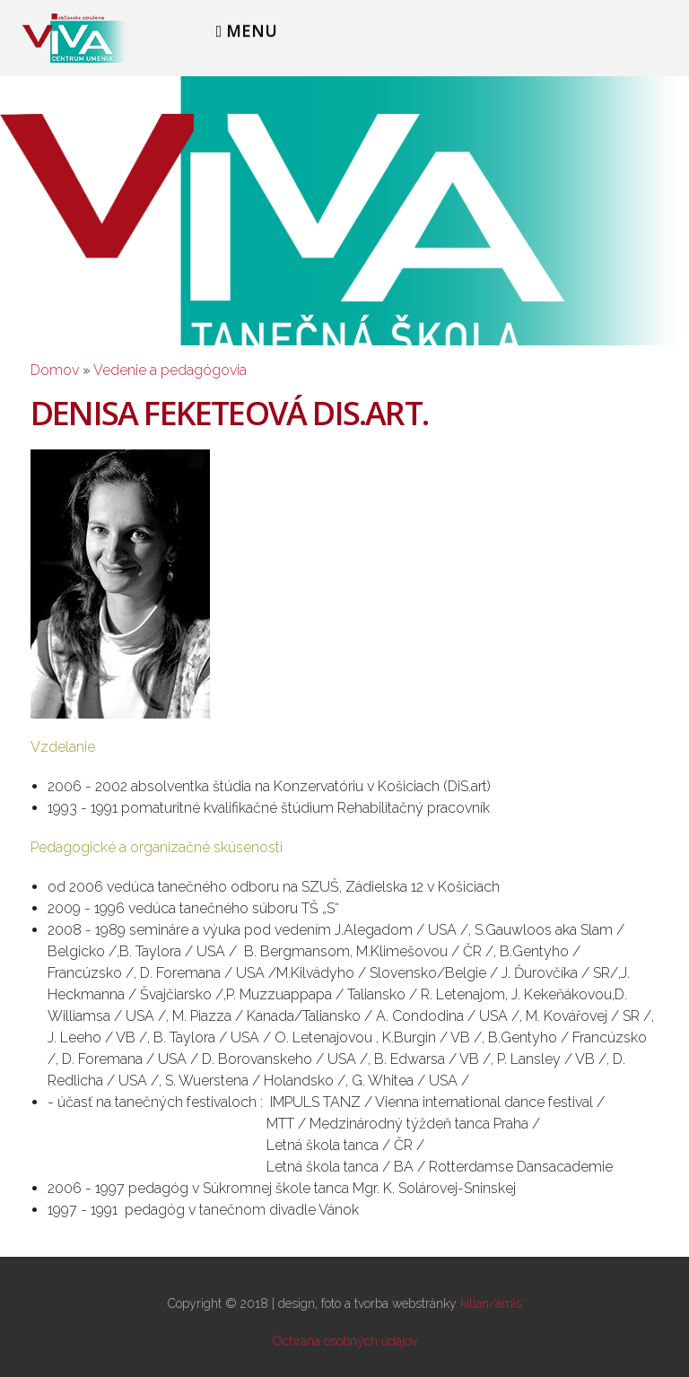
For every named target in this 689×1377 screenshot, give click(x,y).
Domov (55, 370)
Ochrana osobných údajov (345, 1341)
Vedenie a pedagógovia (170, 370)
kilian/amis (491, 1303)
